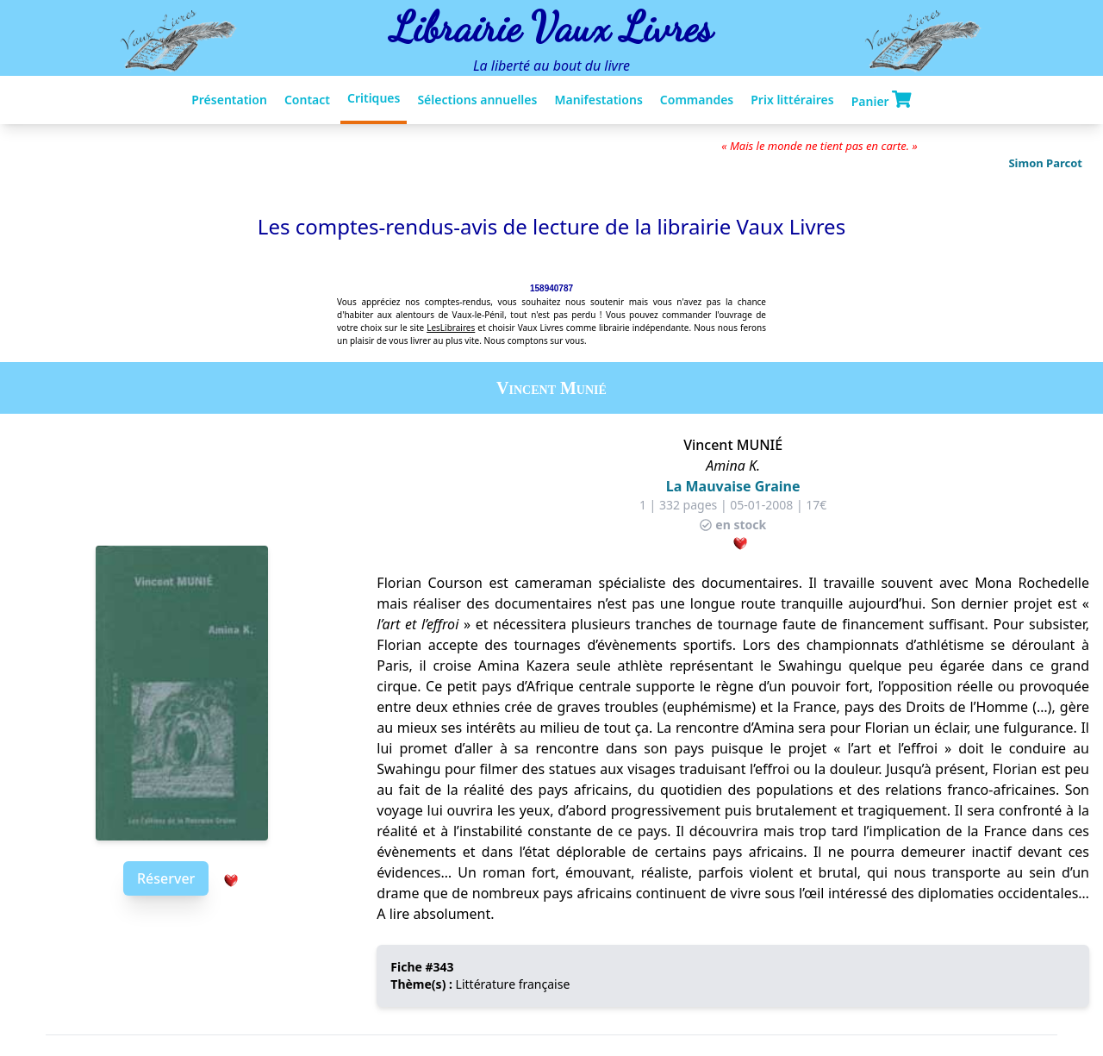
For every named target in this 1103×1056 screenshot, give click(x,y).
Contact (307, 99)
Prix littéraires (792, 99)
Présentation (229, 99)
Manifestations (598, 99)
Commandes (696, 99)
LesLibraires (451, 328)
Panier (881, 100)
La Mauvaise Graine (733, 486)
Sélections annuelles (477, 99)
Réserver (166, 878)
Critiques (373, 98)
